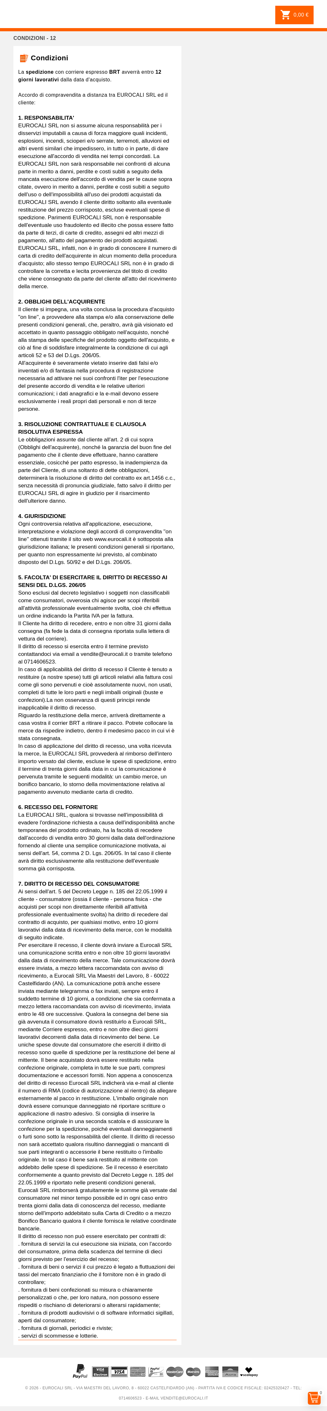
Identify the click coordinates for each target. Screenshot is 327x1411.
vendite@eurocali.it (184, 1398)
